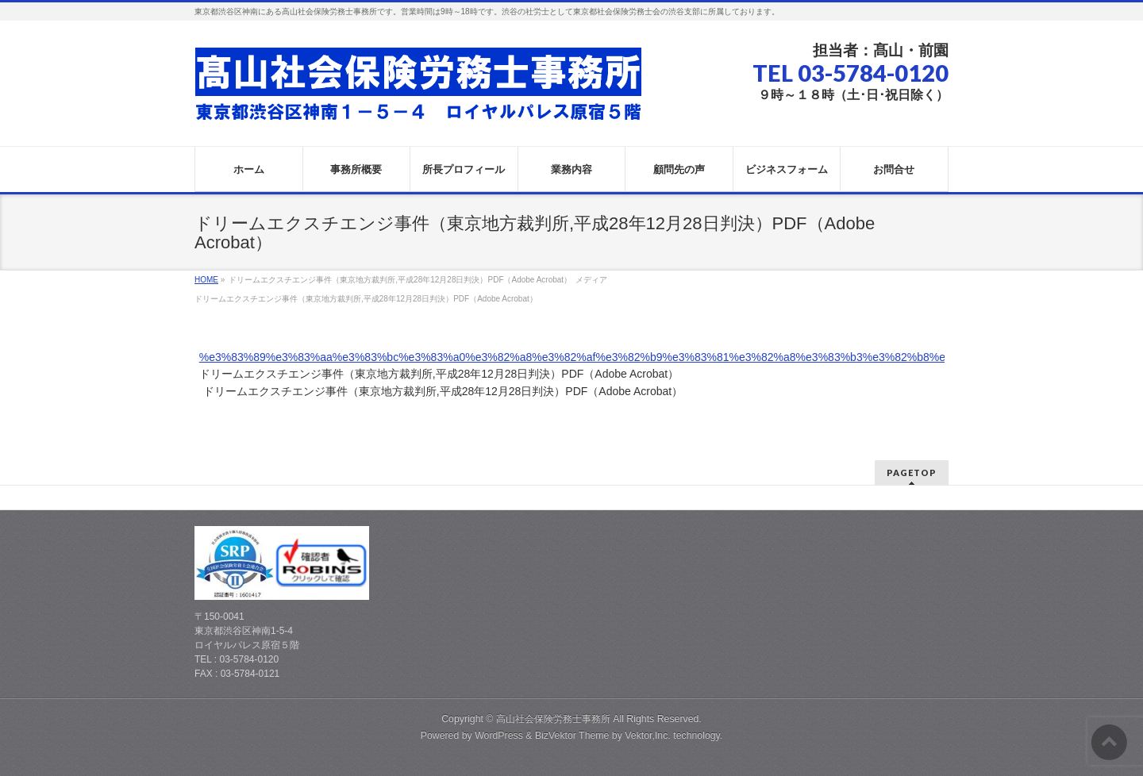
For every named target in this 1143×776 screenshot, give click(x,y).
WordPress (499, 735)
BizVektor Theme (572, 735)
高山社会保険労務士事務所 (553, 718)
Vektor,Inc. (648, 735)
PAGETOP (912, 472)
